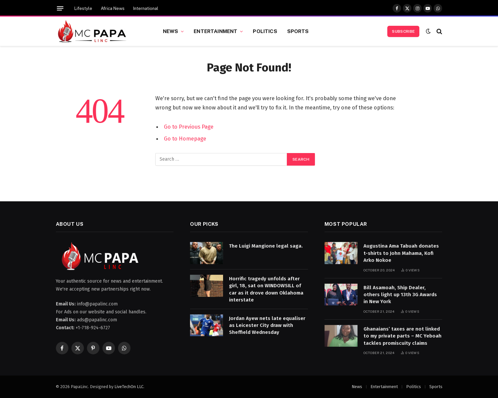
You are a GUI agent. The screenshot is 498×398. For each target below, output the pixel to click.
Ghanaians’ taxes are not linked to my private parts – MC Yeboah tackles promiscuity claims (402, 336)
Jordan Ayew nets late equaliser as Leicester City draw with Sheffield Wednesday (267, 325)
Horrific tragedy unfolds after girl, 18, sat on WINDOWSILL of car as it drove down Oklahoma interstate (266, 289)
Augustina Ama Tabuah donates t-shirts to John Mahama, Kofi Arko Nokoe (401, 253)
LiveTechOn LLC (128, 386)
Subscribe (403, 31)
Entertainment (215, 31)
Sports (298, 31)
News (170, 31)
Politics (265, 31)
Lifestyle (83, 8)
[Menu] (60, 8)
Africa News (113, 8)
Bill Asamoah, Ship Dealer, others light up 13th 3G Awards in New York (400, 295)
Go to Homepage (185, 138)
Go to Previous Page (188, 126)
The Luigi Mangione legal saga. (266, 246)
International (145, 8)
